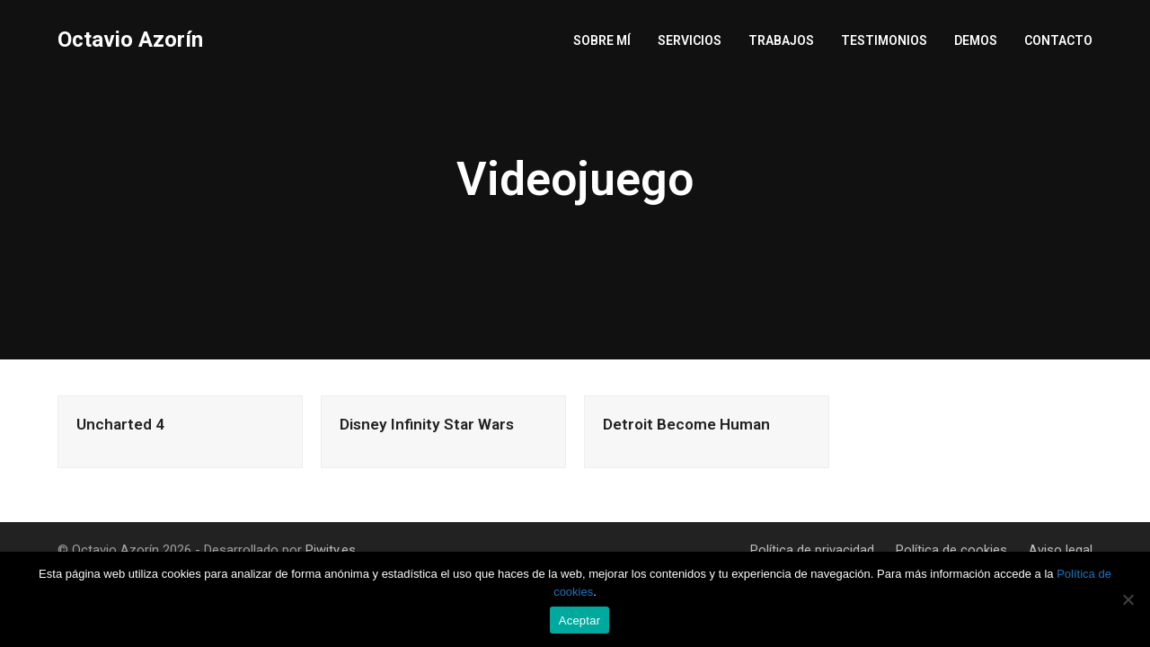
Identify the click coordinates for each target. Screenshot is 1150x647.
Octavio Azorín (130, 39)
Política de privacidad (812, 550)
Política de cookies (951, 550)
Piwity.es (330, 550)
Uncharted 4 (120, 424)
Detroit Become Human (686, 424)
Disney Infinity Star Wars (427, 424)
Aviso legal (1060, 550)
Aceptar (580, 620)
